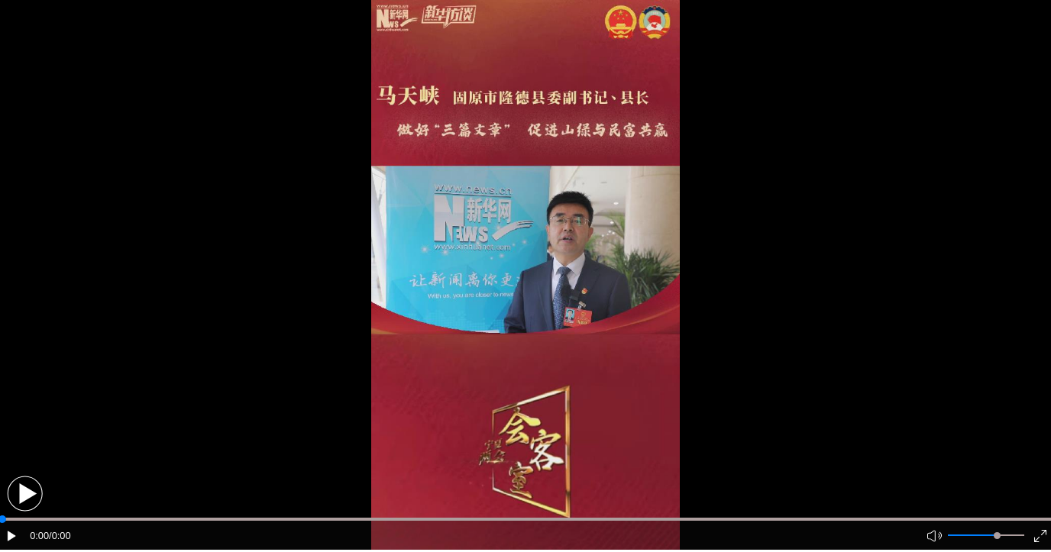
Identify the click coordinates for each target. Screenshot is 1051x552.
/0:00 (59, 535)
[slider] (997, 535)
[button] (24, 493)
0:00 (39, 535)
